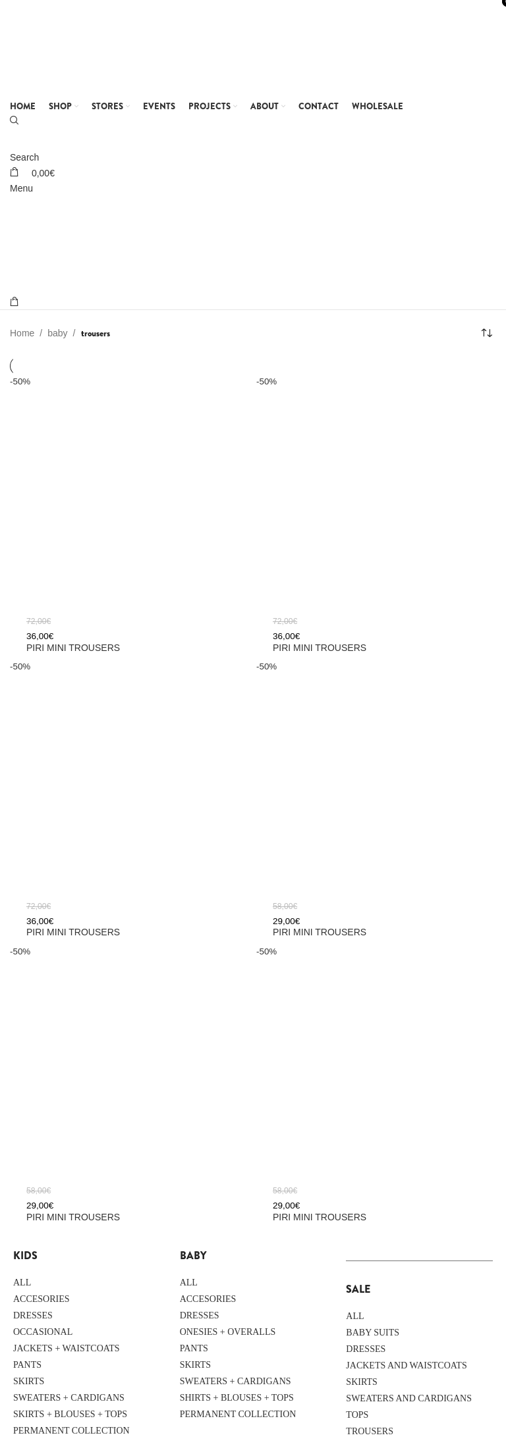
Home (22, 333)
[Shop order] (486, 333)
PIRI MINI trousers (319, 647)
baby (57, 333)
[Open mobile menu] (21, 188)
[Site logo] (92, 48)
